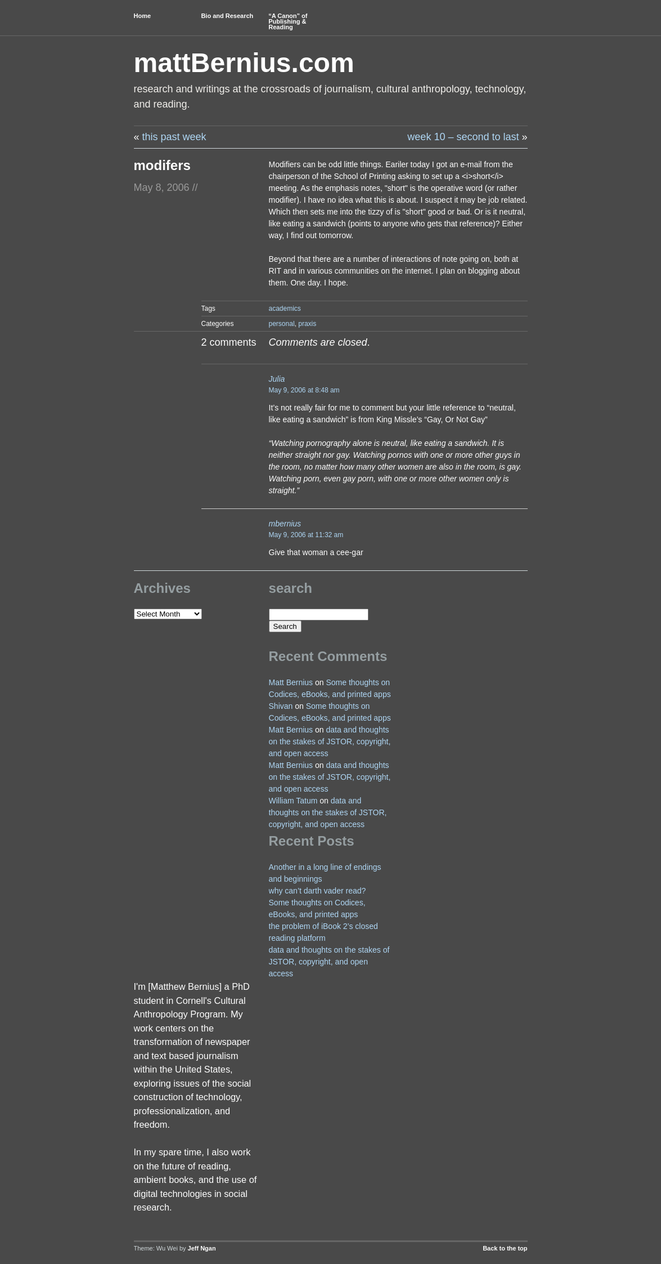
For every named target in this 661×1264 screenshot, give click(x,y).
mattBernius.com (244, 63)
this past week (174, 136)
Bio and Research (227, 15)
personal (282, 324)
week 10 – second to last (463, 136)
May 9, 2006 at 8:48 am (304, 390)
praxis (307, 324)
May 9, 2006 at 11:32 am (306, 535)
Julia (277, 378)
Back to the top (505, 1248)
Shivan (281, 706)
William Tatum (293, 800)
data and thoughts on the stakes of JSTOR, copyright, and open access (330, 741)
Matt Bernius (291, 682)
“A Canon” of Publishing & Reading (287, 21)
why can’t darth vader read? (317, 890)
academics (285, 308)
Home (142, 15)
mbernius (285, 523)
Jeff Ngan (202, 1248)
